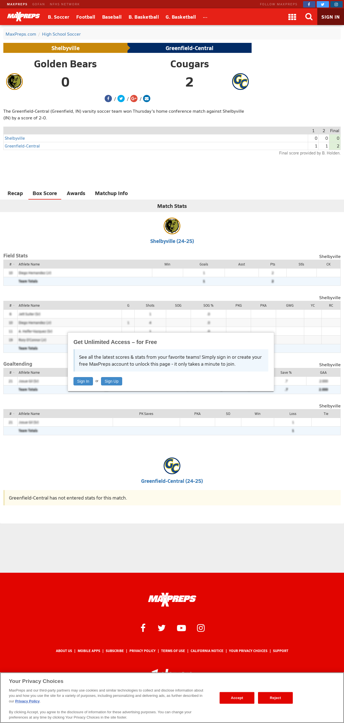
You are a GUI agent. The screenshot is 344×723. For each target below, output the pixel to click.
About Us (64, 650)
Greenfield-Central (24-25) (172, 480)
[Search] (309, 16)
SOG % (208, 305)
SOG (178, 305)
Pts (272, 264)
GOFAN (38, 4)
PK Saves (146, 413)
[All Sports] (205, 16)
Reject (275, 698)
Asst (241, 264)
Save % (286, 372)
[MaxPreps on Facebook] (309, 4)
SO (228, 413)
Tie (326, 413)
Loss (292, 413)
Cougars (189, 63)
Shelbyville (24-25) (172, 240)
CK (328, 264)
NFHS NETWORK (65, 4)
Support (280, 650)
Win (258, 413)
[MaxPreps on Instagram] (336, 4)
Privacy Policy (142, 650)
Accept (237, 698)
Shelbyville (65, 48)
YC (313, 305)
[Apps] (292, 16)
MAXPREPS (17, 4)
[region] (172, 697)
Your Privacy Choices (248, 650)
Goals (204, 264)
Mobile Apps (89, 650)
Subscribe (115, 650)
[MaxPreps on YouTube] (181, 627)
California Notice (207, 650)
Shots (150, 305)
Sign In (83, 381)
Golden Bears (65, 63)
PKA (263, 305)
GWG (290, 305)
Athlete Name (29, 264)
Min (167, 264)
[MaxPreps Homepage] (172, 600)
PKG (238, 305)
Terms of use (173, 650)
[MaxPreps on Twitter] (323, 4)
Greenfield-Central (189, 48)
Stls (301, 264)
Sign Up (112, 381)
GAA (323, 372)
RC (331, 305)
